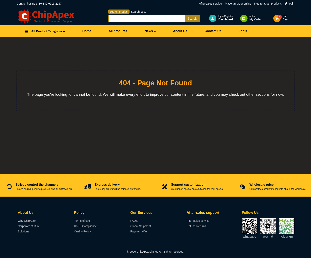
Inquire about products (268, 3)
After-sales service (210, 3)
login (289, 3)
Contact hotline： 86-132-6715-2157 (39, 3)
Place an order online (238, 3)
